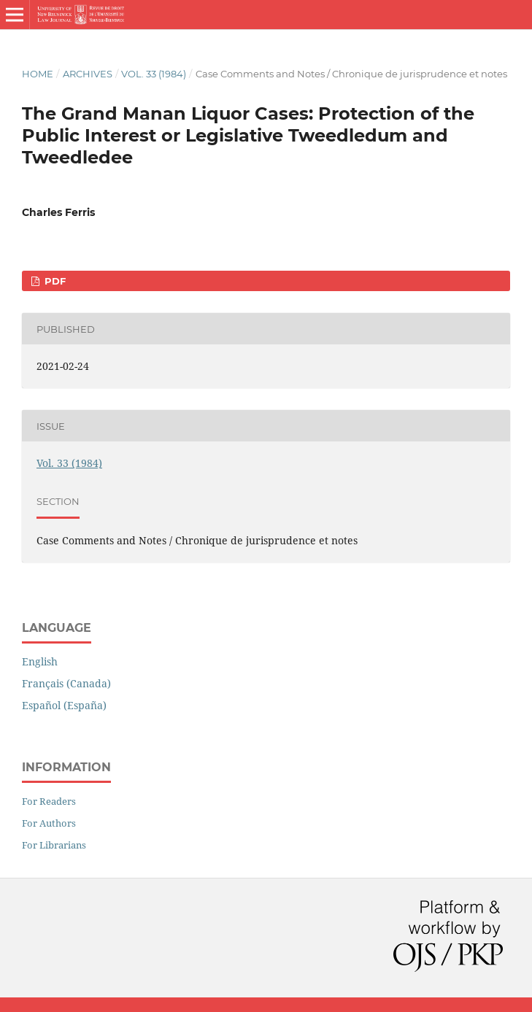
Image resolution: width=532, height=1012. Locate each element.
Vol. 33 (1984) (153, 74)
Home (37, 74)
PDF (54, 281)
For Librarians (54, 844)
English (40, 661)
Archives (87, 74)
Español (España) (64, 705)
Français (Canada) (66, 683)
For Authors (49, 823)
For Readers (49, 801)
